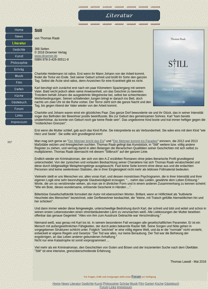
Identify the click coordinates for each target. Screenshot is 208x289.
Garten (149, 283)
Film (141, 283)
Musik (134, 283)
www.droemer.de (46, 56)
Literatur (75, 283)
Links (112, 287)
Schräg (124, 283)
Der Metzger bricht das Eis (86, 141)
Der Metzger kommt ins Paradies (135, 141)
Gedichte (88, 283)
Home (57, 283)
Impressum (124, 287)
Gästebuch (171, 283)
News (65, 283)
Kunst (98, 283)
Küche (159, 283)
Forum (104, 287)
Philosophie (111, 283)
